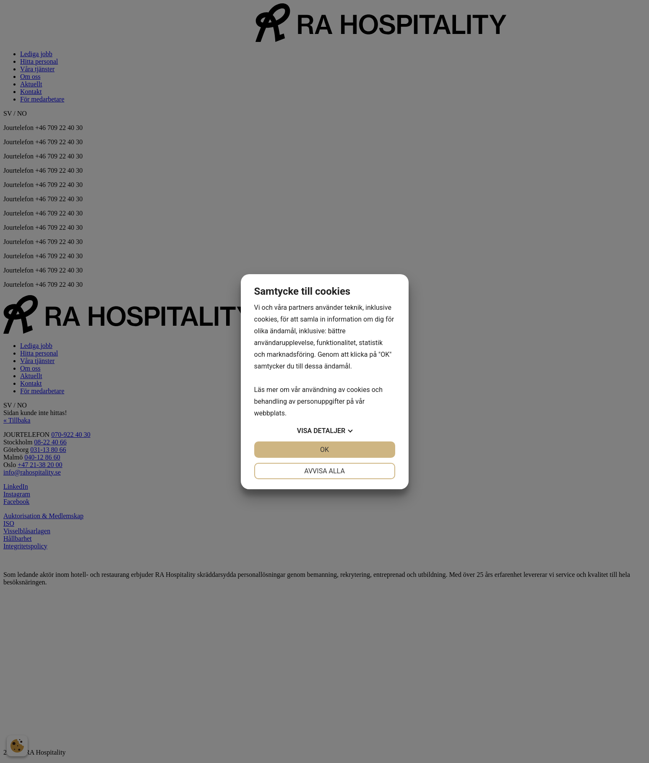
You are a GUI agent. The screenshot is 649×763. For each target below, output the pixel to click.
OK (324, 450)
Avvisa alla (324, 471)
